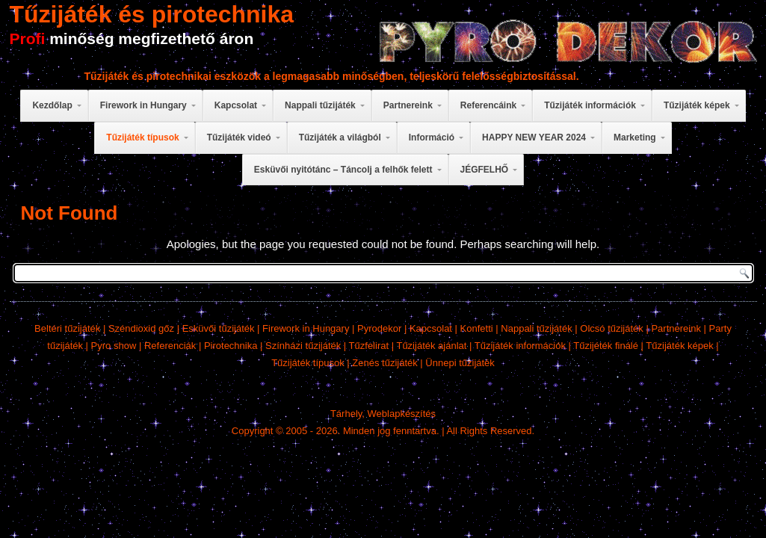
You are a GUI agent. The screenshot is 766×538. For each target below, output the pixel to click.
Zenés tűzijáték (384, 362)
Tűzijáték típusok (308, 362)
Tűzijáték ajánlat (431, 345)
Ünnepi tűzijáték (460, 362)
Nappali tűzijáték (536, 328)
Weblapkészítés (402, 413)
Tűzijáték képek (679, 345)
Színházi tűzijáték (303, 345)
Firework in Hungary (305, 328)
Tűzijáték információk (520, 345)
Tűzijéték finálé (605, 345)
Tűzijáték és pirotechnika (152, 14)
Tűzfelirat (369, 345)
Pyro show (114, 345)
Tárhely (346, 413)
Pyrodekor (379, 328)
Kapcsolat (431, 328)
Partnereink (675, 328)
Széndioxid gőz (141, 328)
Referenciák (170, 345)
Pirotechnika (231, 345)
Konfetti (476, 328)
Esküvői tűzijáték (218, 328)
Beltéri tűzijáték (67, 328)
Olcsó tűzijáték (611, 328)
